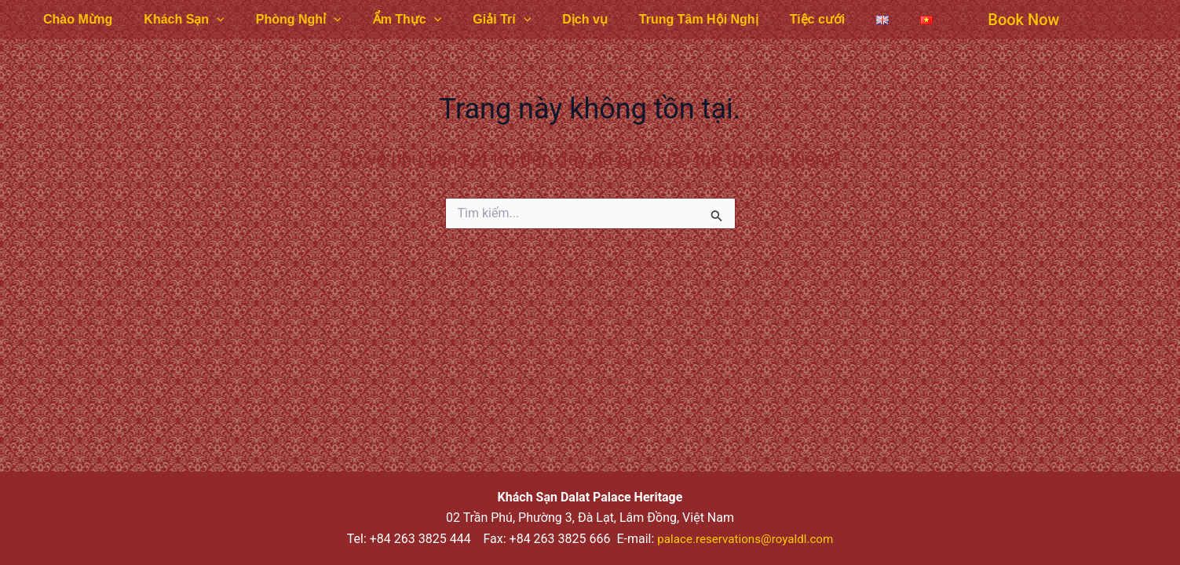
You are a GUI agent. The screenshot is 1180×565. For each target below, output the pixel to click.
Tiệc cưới (770, 19)
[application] (207, 19)
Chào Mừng (74, 19)
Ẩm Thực (385, 19)
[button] (960, 19)
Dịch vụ (550, 19)
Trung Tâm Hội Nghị (658, 19)
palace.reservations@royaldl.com (745, 538)
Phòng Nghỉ (283, 19)
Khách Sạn (174, 19)
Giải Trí (473, 19)
